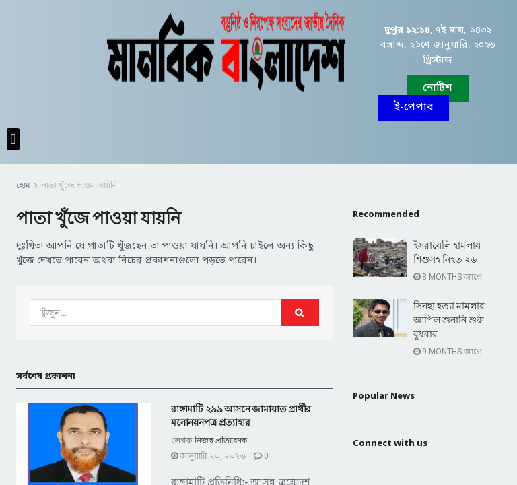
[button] (413, 108)
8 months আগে (447, 277)
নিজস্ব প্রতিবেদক (221, 440)
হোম (23, 185)
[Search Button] (300, 312)
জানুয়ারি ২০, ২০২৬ (208, 456)
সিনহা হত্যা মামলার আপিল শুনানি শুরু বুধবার (449, 320)
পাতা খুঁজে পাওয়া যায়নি (79, 185)
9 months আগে (447, 351)
